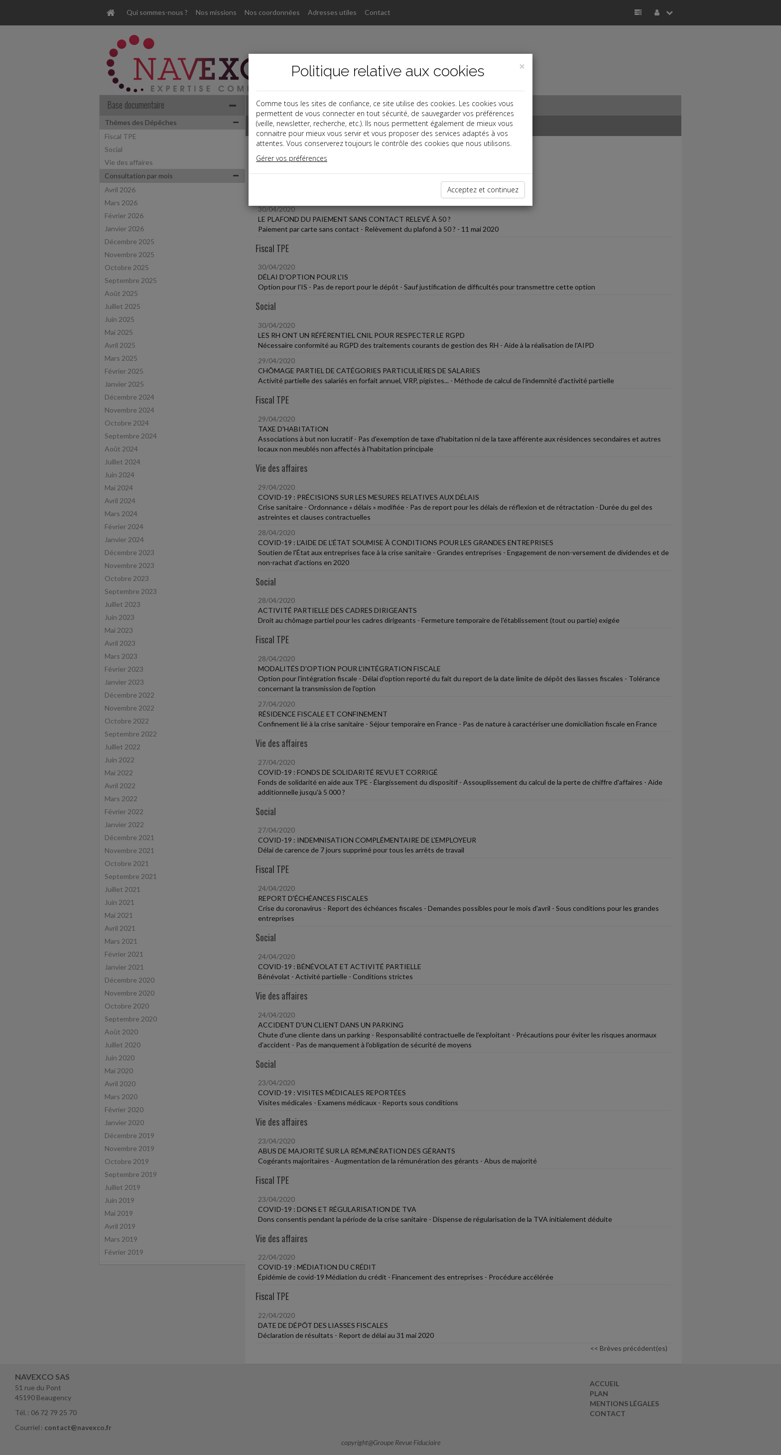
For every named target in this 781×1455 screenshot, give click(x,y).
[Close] (522, 66)
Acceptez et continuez (483, 189)
